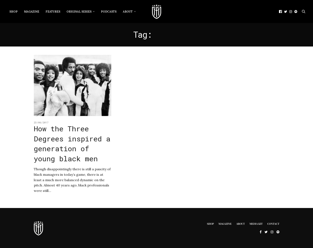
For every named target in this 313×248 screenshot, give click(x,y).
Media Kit (256, 223)
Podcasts (109, 11)
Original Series (79, 11)
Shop (13, 11)
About (128, 11)
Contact (273, 223)
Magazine (31, 11)
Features (53, 11)
